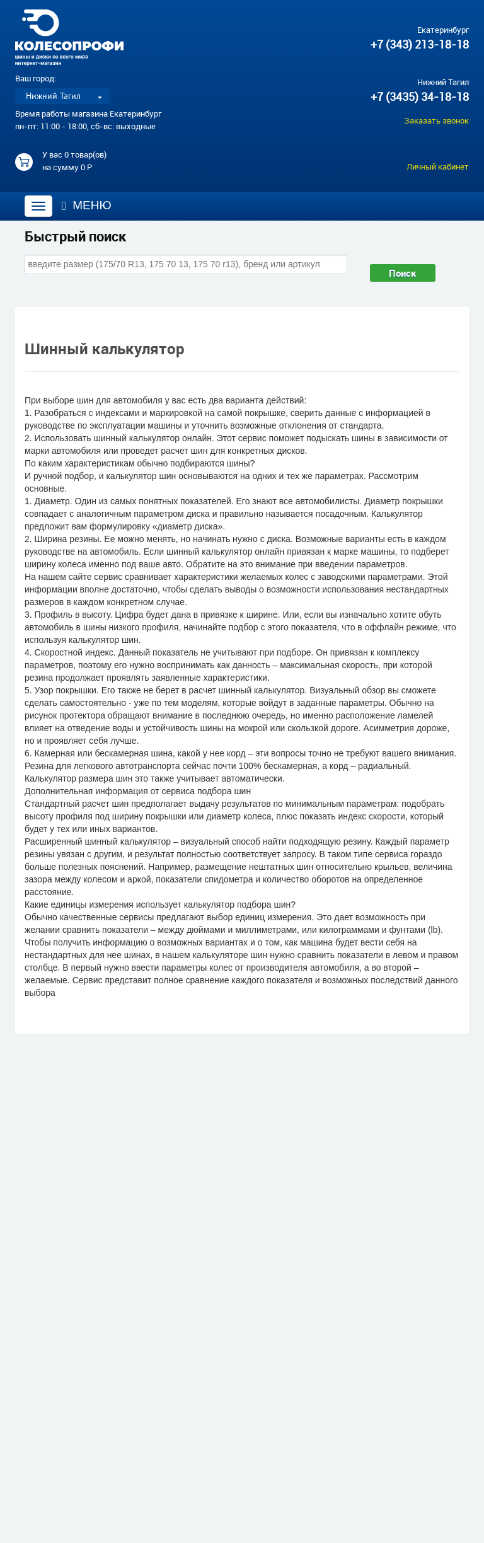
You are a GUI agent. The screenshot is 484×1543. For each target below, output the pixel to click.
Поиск (403, 273)
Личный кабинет (437, 166)
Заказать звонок (436, 120)
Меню (87, 205)
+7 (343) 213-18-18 (420, 44)
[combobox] (186, 264)
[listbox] (62, 96)
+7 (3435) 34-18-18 (420, 96)
